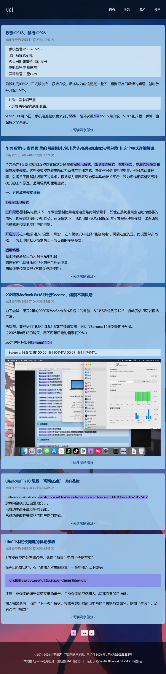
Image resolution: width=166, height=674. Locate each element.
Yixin (69, 661)
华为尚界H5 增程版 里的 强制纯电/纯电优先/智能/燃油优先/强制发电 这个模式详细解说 (79, 148)
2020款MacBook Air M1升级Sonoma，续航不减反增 (49, 295)
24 (84, 633)
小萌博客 (56, 654)
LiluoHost (113, 661)
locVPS (126, 661)
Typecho (38, 661)
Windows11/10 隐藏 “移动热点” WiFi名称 (42, 481)
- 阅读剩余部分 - (83, 130)
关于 (157, 9)
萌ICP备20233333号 (120, 654)
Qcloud (100, 661)
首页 (112, 9)
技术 (142, 9)
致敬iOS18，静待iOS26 (25, 33)
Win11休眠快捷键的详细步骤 (30, 542)
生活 (127, 9)
